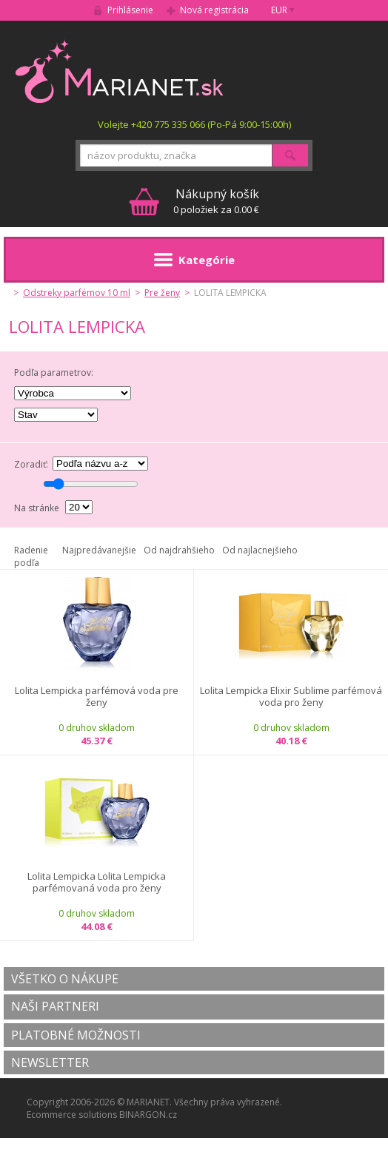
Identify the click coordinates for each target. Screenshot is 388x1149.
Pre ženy (162, 292)
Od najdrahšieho (179, 550)
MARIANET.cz (120, 71)
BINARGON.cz (148, 1114)
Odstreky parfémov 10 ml (76, 292)
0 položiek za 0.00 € (216, 201)
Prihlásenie (130, 10)
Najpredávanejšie (99, 550)
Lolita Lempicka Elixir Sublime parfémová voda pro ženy (291, 696)
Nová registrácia (214, 10)
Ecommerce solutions (72, 1114)
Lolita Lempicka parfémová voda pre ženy (96, 696)
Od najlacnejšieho (260, 550)
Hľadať (290, 155)
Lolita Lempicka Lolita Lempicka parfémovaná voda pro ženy (96, 882)
